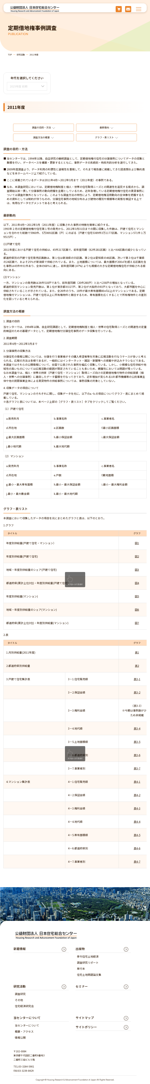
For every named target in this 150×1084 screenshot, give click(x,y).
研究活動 (21, 54)
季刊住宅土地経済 (88, 956)
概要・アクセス (24, 1031)
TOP (10, 54)
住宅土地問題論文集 (89, 975)
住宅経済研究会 (24, 1006)
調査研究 (20, 994)
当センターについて (27, 1025)
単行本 (81, 969)
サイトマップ (85, 1017)
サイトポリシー (86, 1027)
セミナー (82, 986)
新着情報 (19, 948)
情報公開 (20, 1037)
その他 (19, 1000)
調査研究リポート (88, 962)
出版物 (80, 948)
